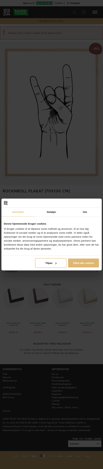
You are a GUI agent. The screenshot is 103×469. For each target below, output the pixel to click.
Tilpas (50, 263)
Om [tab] (85, 211)
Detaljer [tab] (51, 211)
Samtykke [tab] (18, 211)
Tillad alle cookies (83, 263)
